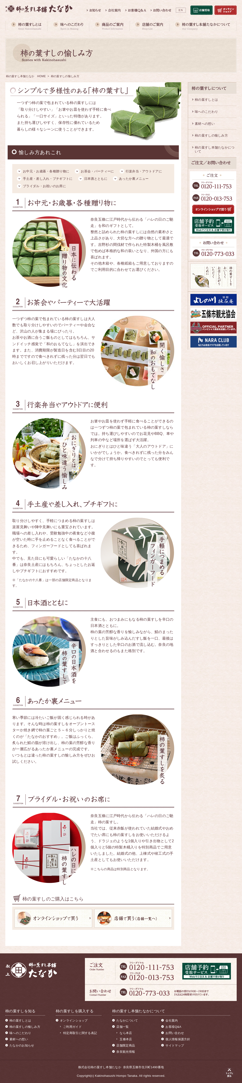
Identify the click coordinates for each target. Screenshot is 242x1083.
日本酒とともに (95, 178)
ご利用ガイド (72, 1026)
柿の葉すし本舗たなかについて (215, 149)
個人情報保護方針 (177, 1039)
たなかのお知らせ (21, 1045)
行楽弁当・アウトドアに (144, 171)
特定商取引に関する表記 (80, 1032)
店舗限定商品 (125, 1045)
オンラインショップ (74, 1020)
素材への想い (205, 123)
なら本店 (126, 1032)
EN (181, 10)
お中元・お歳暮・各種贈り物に (46, 171)
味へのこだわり (206, 111)
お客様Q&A (173, 1026)
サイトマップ (174, 1045)
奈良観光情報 (125, 1051)
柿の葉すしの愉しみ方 (211, 135)
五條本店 (126, 1039)
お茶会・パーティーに (97, 171)
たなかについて (127, 1020)
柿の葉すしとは (206, 99)
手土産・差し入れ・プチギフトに (48, 178)
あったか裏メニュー (134, 178)
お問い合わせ (174, 1032)
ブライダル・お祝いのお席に (44, 186)
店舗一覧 (122, 1026)
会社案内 (171, 1020)
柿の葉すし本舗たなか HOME (26, 76)
